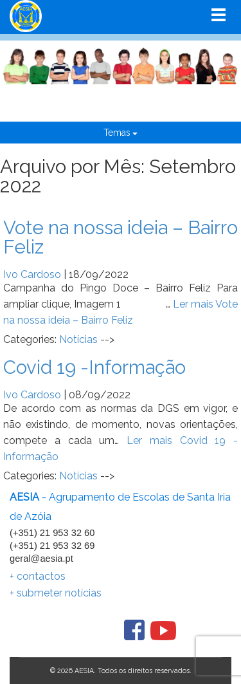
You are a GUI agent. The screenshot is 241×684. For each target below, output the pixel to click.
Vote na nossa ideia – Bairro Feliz (120, 237)
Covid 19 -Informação (94, 367)
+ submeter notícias (56, 593)
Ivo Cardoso (32, 274)
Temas (120, 132)
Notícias (78, 339)
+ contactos (38, 576)
